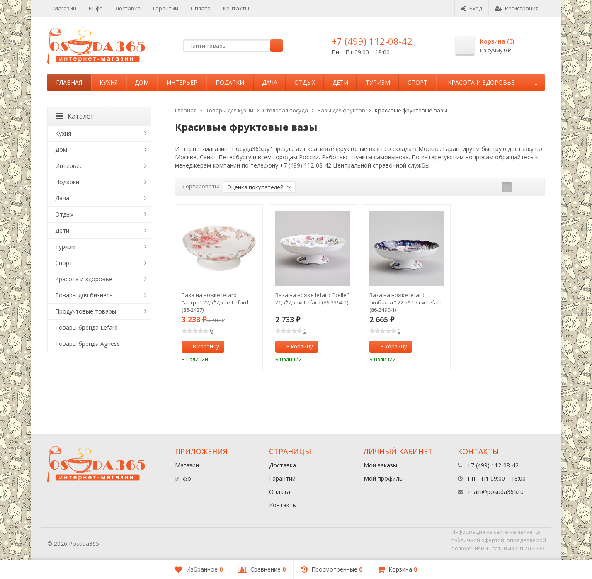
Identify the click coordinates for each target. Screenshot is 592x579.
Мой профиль (383, 478)
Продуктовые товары (85, 311)
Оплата (201, 8)
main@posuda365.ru (496, 492)
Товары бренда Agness (87, 344)
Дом (142, 82)
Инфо (96, 8)
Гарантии (165, 8)
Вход (471, 8)
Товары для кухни (229, 110)
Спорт (417, 82)
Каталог (75, 116)
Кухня (108, 82)
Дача (269, 82)
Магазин (64, 8)
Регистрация (517, 8)
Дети (340, 82)
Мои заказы (380, 465)
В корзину (201, 346)
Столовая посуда (285, 110)
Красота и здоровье (481, 82)
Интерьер (182, 82)
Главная (69, 82)
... (535, 82)
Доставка (128, 8)
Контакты (236, 8)
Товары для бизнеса (84, 295)
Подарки (230, 82)
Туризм (378, 82)
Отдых (304, 82)
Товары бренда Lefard (86, 327)
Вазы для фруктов (341, 110)
